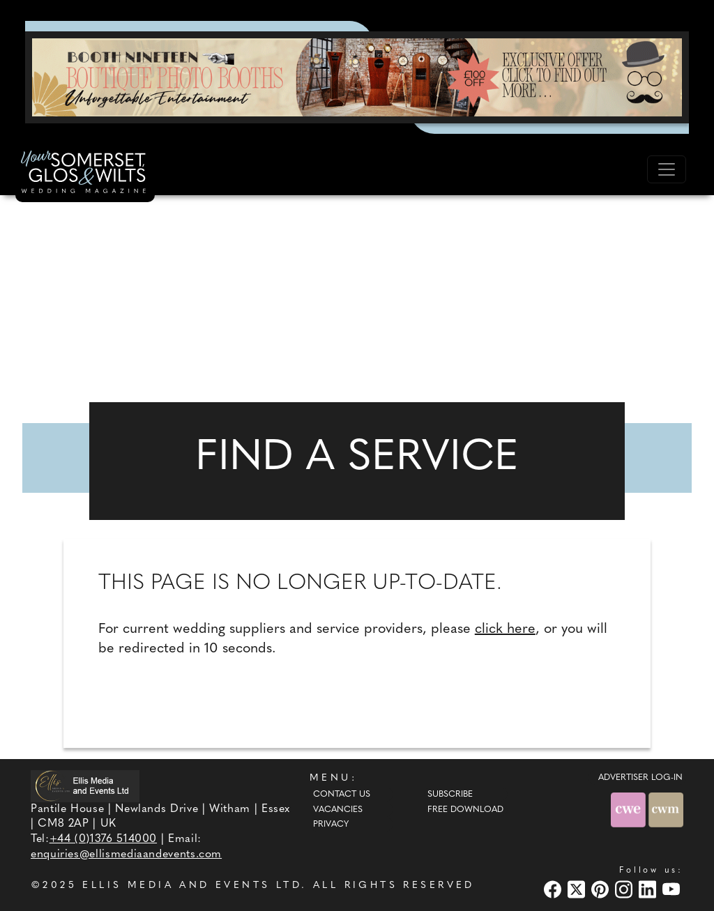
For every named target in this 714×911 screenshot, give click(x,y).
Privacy (331, 824)
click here (505, 629)
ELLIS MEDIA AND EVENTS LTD (191, 885)
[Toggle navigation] (666, 169)
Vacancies (338, 810)
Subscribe (450, 794)
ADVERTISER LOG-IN (640, 778)
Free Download (465, 810)
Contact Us (341, 794)
